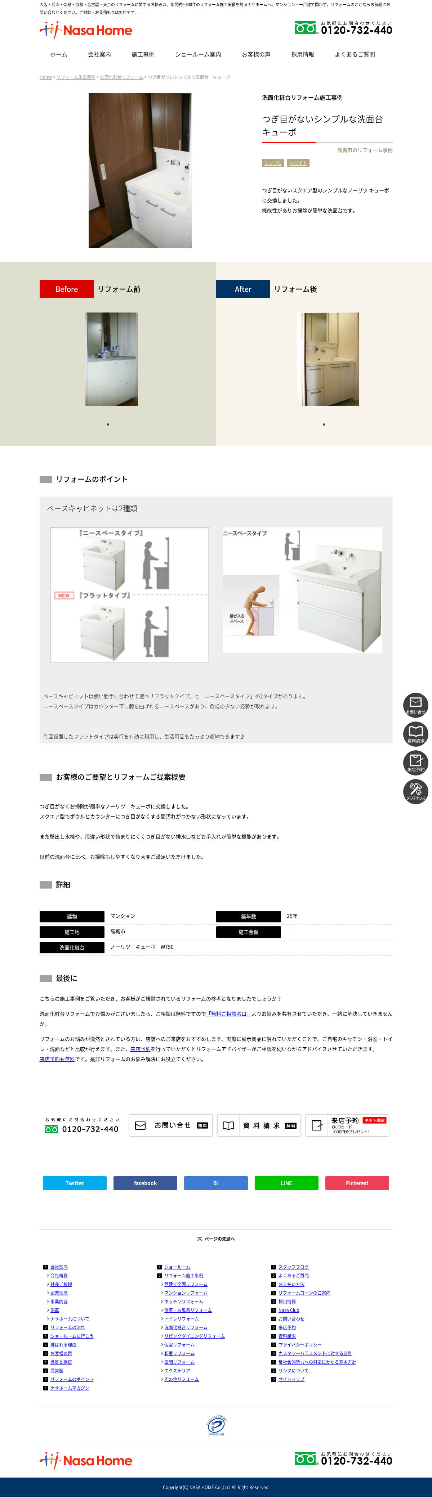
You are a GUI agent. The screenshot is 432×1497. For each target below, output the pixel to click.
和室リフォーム (179, 1353)
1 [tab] (108, 423)
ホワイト (298, 163)
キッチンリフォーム (183, 1301)
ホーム (58, 54)
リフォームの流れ (67, 1327)
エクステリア (177, 1370)
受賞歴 (56, 1370)
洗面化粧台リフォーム (121, 77)
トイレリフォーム (181, 1319)
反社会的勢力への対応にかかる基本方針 (317, 1362)
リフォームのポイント (72, 1379)
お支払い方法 (291, 1284)
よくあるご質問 (355, 54)
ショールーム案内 (198, 54)
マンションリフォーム (186, 1293)
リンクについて (294, 1370)
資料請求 (287, 1336)
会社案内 (99, 54)
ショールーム (177, 1267)
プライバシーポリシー (300, 1345)
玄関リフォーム (179, 1362)
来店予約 (140, 1049)
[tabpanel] (111, 363)
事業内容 (59, 1301)
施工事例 (143, 54)
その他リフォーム (181, 1379)
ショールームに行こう (72, 1336)
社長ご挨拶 (61, 1284)
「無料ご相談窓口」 (228, 1013)
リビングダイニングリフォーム (194, 1336)
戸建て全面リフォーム (186, 1284)
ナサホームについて (69, 1319)
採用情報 (302, 54)
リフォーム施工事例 (76, 77)
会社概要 (59, 1275)
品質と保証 (61, 1362)
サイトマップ (291, 1379)
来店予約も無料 (57, 1059)
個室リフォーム (179, 1345)
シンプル (273, 163)
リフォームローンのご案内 (304, 1293)
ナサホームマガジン (69, 1388)
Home (46, 77)
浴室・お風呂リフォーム (188, 1310)
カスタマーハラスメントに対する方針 (315, 1353)
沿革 (54, 1310)
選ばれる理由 (63, 1345)
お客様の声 (256, 54)
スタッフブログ (294, 1267)
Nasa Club (289, 1310)
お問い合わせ (291, 1319)
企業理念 (59, 1293)
